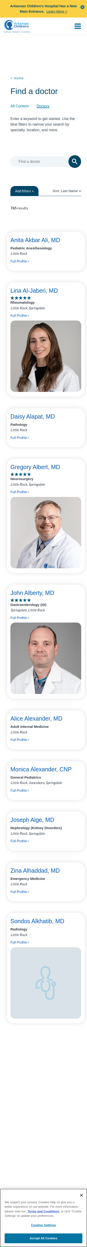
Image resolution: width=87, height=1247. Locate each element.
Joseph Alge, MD (32, 820)
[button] (83, 7)
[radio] (80, 191)
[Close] (81, 1195)
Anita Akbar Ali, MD (35, 240)
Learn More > (56, 11)
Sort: (67, 191)
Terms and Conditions (43, 1211)
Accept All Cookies (44, 1238)
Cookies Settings (43, 1225)
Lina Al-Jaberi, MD (34, 290)
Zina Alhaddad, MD (35, 870)
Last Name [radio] (69, 191)
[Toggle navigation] (77, 26)
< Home (17, 78)
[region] (43, 1218)
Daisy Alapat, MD (32, 416)
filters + (24, 191)
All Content (19, 106)
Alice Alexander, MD (36, 718)
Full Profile (19, 261)
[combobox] (46, 161)
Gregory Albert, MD (35, 467)
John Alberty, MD (32, 593)
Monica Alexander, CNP (41, 769)
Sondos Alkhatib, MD (37, 921)
